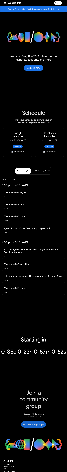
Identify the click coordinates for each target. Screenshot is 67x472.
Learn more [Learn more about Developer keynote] (49, 146)
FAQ (4, 469)
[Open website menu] (4, 3)
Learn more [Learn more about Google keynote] (17, 146)
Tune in (10, 9)
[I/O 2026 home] (14, 3)
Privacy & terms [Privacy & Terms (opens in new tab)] (8, 466)
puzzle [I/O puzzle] (6, 464)
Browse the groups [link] (33, 424)
